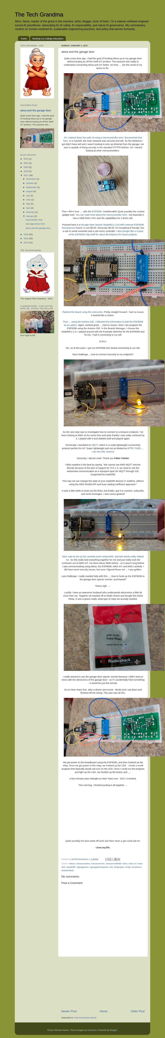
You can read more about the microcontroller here (101, 215)
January (30, 216)
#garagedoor (83, 867)
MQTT (95, 445)
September (31, 187)
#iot (111, 867)
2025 (26, 159)
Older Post (138, 1011)
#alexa (72, 863)
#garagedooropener (99, 867)
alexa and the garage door (35, 110)
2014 (26, 242)
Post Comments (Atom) (85, 1017)
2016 (26, 234)
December (31, 179)
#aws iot (133, 863)
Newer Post (69, 1011)
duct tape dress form (35, 224)
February (30, 212)
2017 (26, 175)
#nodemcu (137, 867)
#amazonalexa (83, 863)
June (28, 199)
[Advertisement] (103, 983)
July (28, 195)
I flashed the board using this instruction (82, 312)
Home (104, 1011)
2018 (26, 171)
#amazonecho (98, 863)
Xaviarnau (92, 1030)
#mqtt (128, 867)
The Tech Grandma (39, 14)
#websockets (67, 870)
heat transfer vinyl (34, 220)
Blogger (113, 1030)
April (28, 208)
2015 (26, 238)
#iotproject (119, 867)
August (29, 191)
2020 (26, 167)
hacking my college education (47, 38)
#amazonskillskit (113, 863)
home (24, 38)
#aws (125, 863)
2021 (26, 163)
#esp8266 (70, 867)
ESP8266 (97, 211)
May (28, 204)
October (30, 183)
